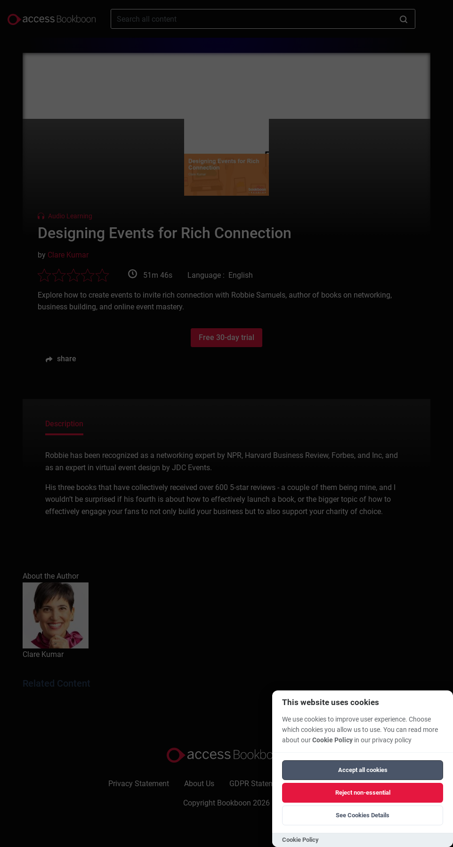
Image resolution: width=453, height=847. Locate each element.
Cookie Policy (332, 740)
